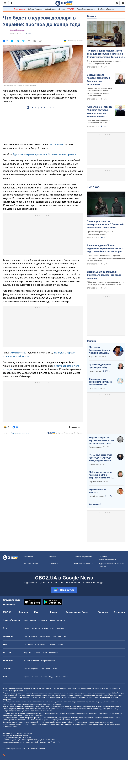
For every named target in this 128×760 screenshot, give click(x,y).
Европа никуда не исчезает (97, 490)
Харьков (33, 620)
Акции (52, 645)
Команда (52, 557)
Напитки (36, 653)
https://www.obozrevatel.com (87, 688)
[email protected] (32, 742)
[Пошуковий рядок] (123, 3)
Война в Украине (35, 9)
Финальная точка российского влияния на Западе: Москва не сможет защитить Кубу (100, 382)
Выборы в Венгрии (106, 9)
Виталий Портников (96, 496)
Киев (26, 620)
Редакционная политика (20, 433)
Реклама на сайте (31, 563)
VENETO (70, 9)
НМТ (65, 636)
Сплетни (34, 677)
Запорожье (43, 620)
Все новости (119, 612)
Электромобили (41, 645)
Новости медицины (31, 669)
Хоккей (45, 628)
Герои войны (19, 9)
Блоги (85, 612)
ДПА (54, 636)
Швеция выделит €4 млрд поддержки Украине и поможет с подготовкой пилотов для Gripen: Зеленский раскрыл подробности (105, 248)
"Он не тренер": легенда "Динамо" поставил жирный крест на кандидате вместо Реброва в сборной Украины (100, 112)
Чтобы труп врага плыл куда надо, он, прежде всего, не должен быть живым (100, 458)
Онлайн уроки (44, 636)
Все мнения (94, 504)
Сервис (60, 645)
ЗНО (59, 636)
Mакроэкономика (48, 661)
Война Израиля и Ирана (55, 9)
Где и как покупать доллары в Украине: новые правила (44, 154)
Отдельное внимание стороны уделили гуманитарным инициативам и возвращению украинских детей (106, 258)
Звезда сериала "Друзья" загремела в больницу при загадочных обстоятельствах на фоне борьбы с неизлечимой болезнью (100, 79)
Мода (51, 677)
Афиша (26, 677)
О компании (28, 557)
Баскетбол (36, 628)
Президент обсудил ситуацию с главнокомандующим (100, 233)
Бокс (52, 628)
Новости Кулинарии (50, 653)
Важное (92, 16)
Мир (36, 612)
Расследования (73, 612)
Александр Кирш (95, 464)
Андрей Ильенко (95, 357)
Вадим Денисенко (95, 482)
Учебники (33, 636)
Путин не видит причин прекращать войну (100, 366)
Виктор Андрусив (95, 447)
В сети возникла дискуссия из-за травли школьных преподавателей (104, 62)
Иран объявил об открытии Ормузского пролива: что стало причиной (104, 275)
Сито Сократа (94, 388)
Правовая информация (83, 557)
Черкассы (61, 620)
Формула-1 (60, 628)
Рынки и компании (31, 661)
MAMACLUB (45, 669)
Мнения (91, 341)
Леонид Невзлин (95, 371)
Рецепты (27, 653)
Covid (55, 669)
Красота (44, 677)
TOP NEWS (93, 186)
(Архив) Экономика (17, 30)
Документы (53, 563)
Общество (103, 612)
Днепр (52, 620)
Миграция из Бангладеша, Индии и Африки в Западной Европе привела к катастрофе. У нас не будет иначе (99, 350)
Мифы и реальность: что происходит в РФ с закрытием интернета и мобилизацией (101, 475)
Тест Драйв (28, 645)
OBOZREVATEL (57, 144)
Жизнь (53, 612)
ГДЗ (25, 636)
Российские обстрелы (86, 9)
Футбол (26, 628)
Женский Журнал (63, 677)
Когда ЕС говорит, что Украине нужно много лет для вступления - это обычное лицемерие (101, 440)
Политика (23, 612)
